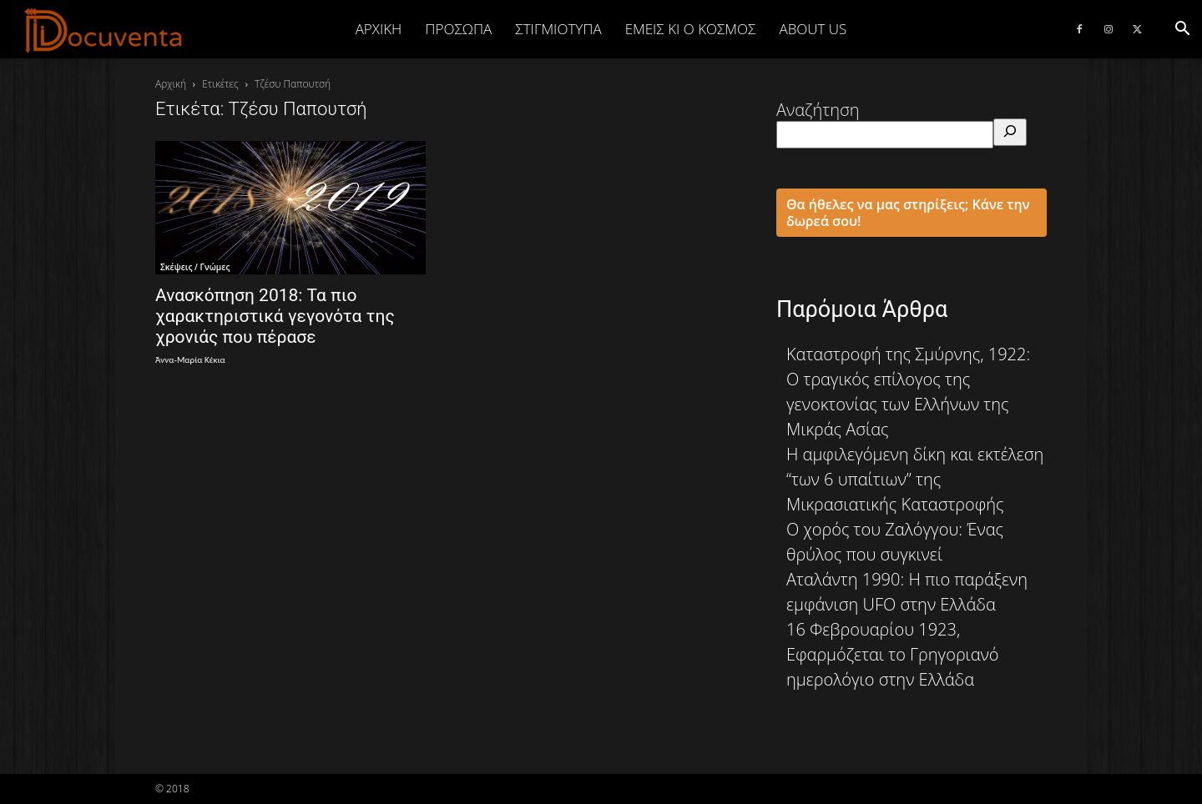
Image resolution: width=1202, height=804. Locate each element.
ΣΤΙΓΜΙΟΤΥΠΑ (558, 28)
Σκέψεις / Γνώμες (195, 267)
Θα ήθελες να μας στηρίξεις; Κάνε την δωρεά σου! (908, 212)
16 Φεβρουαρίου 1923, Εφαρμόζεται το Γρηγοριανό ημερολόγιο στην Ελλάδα (892, 654)
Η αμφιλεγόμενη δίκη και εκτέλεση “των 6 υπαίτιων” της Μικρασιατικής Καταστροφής (914, 479)
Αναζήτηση (818, 109)
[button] (1182, 29)
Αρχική (379, 28)
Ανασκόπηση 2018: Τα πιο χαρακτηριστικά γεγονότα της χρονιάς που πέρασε (275, 316)
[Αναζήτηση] (1010, 132)
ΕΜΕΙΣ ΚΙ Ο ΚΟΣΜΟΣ (690, 28)
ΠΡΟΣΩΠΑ (458, 28)
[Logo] (104, 30)
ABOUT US (812, 28)
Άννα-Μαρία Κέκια (190, 359)
